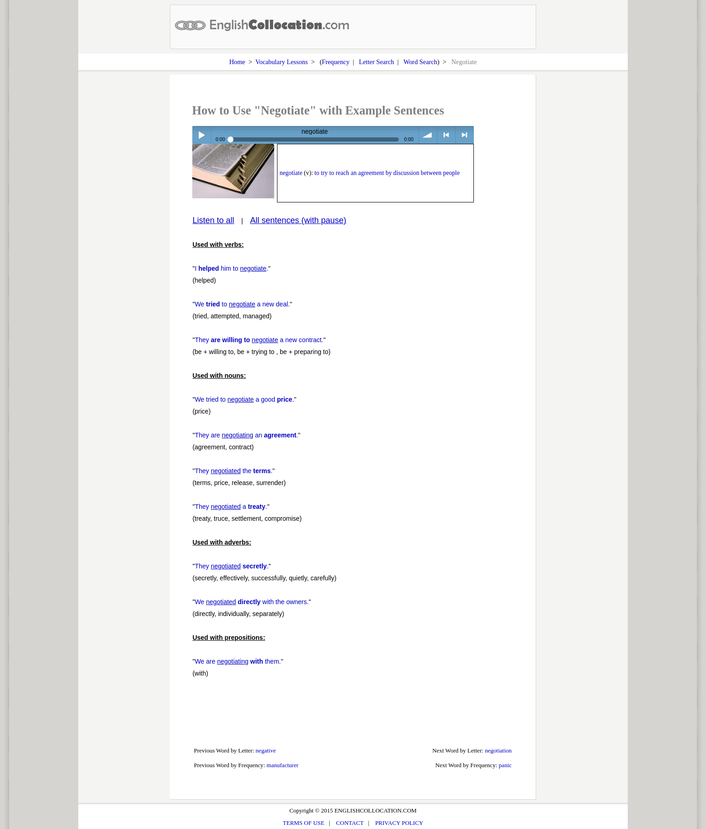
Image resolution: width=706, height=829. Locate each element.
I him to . (231, 268)
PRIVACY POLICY (399, 822)
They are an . (246, 435)
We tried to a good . (244, 399)
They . (231, 566)
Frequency (335, 61)
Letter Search (376, 61)
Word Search (420, 61)
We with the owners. (252, 601)
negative (265, 750)
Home (237, 61)
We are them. (238, 661)
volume (428, 135)
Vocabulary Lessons (281, 61)
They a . (231, 506)
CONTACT (350, 822)
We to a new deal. (242, 304)
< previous (446, 135)
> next (464, 135)
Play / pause (201, 135)
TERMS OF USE (304, 822)
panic (505, 765)
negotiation (498, 750)
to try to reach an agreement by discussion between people (387, 172)
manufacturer (282, 765)
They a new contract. (259, 340)
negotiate (291, 172)
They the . (233, 470)
